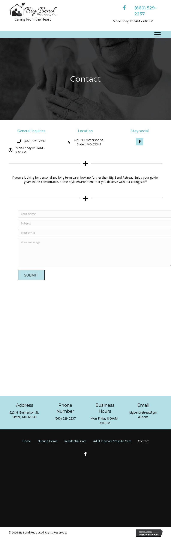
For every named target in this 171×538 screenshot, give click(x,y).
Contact (143, 441)
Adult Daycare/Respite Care (112, 441)
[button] (139, 141)
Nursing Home (48, 441)
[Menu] (157, 34)
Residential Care (75, 441)
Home (26, 441)
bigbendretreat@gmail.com (143, 414)
